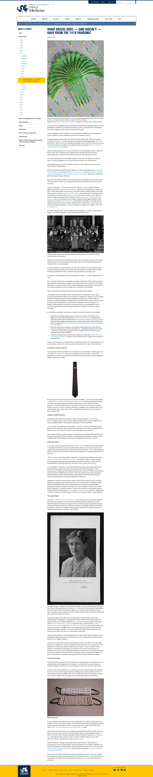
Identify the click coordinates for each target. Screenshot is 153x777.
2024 (21, 45)
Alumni (105, 1)
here (69, 490)
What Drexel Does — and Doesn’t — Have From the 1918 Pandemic (32, 80)
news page (76, 621)
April (22, 76)
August (23, 66)
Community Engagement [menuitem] (93, 19)
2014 (21, 107)
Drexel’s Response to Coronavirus (66, 122)
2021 (45, 23)
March (23, 84)
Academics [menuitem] (33, 19)
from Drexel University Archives (83, 317)
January (23, 89)
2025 (21, 42)
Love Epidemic (52, 206)
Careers (56, 769)
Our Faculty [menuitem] (56, 19)
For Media (50, 769)
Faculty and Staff (97, 1)
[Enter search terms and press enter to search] (127, 2)
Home (20, 23)
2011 (21, 115)
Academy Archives (72, 195)
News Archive (38, 23)
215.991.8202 (102, 773)
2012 (21, 112)
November (24, 58)
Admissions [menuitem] (44, 19)
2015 (21, 105)
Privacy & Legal (63, 769)
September (24, 63)
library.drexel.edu (83, 490)
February (23, 86)
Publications (22, 129)
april (50, 23)
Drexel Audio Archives (67, 201)
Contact (70, 769)
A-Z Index (44, 769)
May (22, 73)
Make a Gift (112, 1)
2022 (21, 50)
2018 (21, 97)
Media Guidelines (24, 122)
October (23, 61)
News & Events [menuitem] (108, 19)
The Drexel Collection (70, 189)
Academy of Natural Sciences (74, 172)
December (24, 56)
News (20, 33)
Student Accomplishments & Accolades (30, 118)
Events (21, 125)
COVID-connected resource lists (78, 625)
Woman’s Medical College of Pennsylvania (59, 748)
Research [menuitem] (67, 19)
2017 (21, 99)
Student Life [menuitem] (78, 19)
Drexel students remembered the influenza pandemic (89, 319)
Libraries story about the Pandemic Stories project (61, 459)
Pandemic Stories (79, 446)
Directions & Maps (77, 769)
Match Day (22, 145)
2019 (21, 94)
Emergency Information (88, 769)
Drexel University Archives (71, 193)
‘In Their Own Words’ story (64, 500)
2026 (21, 40)
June (22, 71)
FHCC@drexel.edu (59, 353)
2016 (21, 102)
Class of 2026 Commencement (27, 133)
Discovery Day (23, 136)
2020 (21, 92)
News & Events (28, 23)
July (22, 68)
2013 (21, 110)
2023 (21, 48)
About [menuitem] (119, 19)
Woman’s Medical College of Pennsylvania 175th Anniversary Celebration (30, 141)
